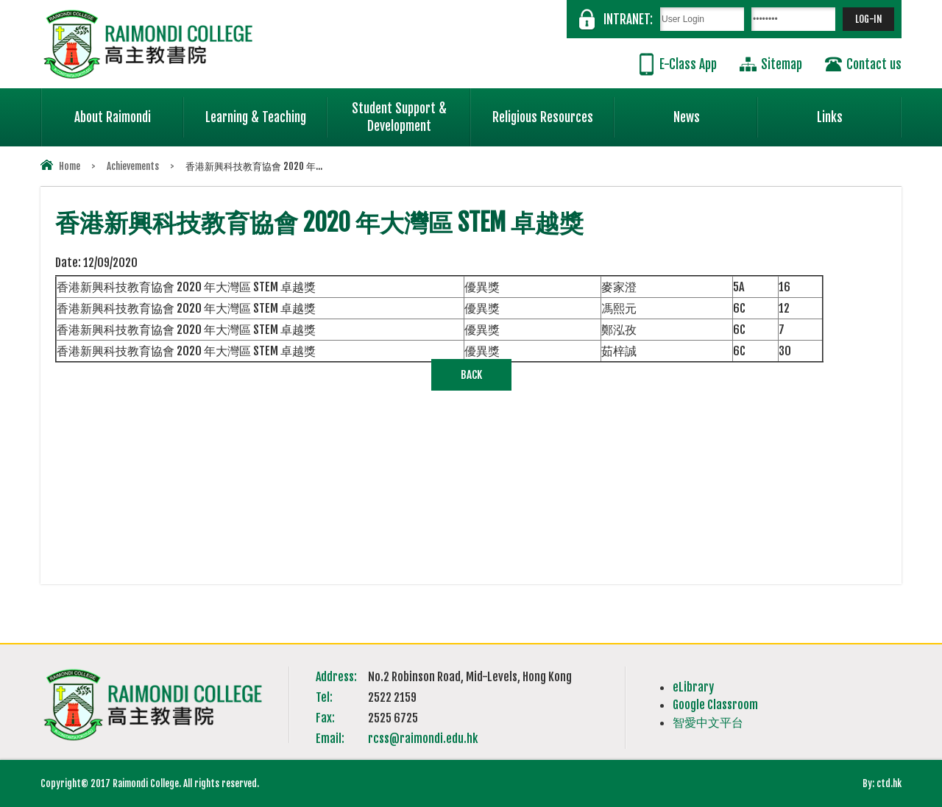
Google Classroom (715, 704)
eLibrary (693, 687)
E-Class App (688, 64)
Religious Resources (542, 117)
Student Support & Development (411, 111)
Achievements (133, 166)
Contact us (874, 64)
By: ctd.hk (882, 783)
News (716, 111)
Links (859, 111)
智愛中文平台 (708, 722)
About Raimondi (129, 111)
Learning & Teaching (266, 111)
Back (471, 375)
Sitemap (781, 64)
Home (69, 166)
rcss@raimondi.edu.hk (423, 738)
